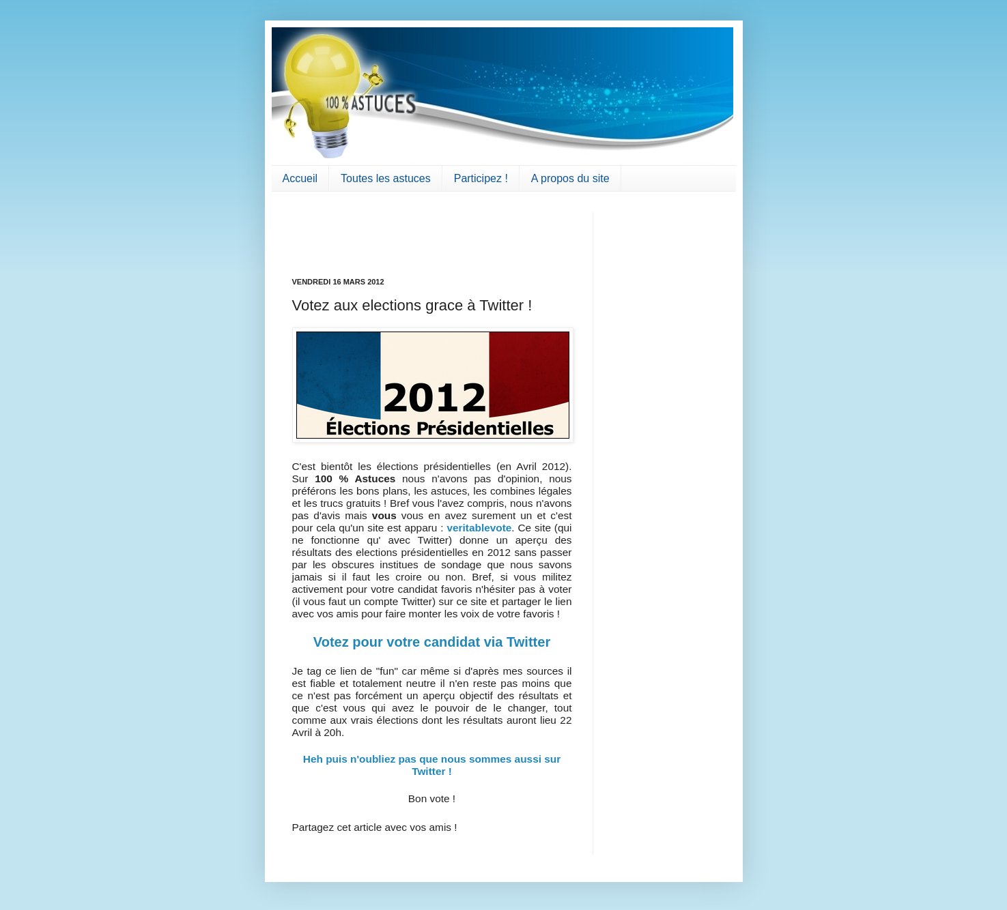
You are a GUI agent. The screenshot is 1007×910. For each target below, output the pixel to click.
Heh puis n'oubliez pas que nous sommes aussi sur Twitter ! (432, 765)
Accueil (300, 178)
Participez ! (481, 178)
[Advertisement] (372, 232)
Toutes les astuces (386, 178)
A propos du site (570, 178)
